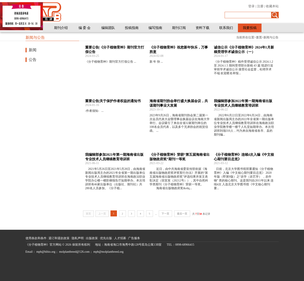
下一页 (165, 213)
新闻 (32, 50)
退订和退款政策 (59, 238)
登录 (251, 6)
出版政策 (92, 238)
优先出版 (106, 238)
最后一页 (182, 213)
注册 (260, 6)
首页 (259, 37)
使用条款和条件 (36, 238)
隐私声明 (78, 238)
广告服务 (134, 238)
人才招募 (120, 238)
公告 (32, 59)
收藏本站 (272, 6)
